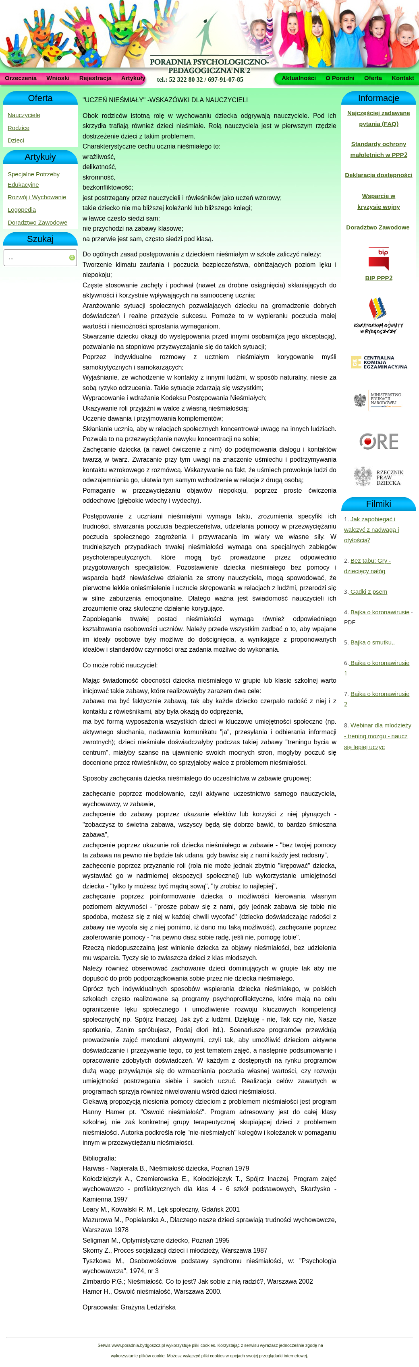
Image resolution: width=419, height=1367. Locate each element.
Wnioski (58, 77)
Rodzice (18, 128)
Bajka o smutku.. (373, 643)
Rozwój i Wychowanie (37, 197)
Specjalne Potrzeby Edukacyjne (34, 179)
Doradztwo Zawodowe (37, 223)
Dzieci (16, 141)
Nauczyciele (24, 115)
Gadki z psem (368, 592)
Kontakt (403, 77)
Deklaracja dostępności (378, 175)
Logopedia (22, 210)
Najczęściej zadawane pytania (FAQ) (378, 118)
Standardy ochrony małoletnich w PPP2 (378, 149)
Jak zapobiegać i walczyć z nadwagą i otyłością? (371, 530)
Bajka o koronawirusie (380, 612)
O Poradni (340, 77)
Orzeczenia (21, 77)
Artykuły (133, 77)
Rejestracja (95, 77)
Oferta (373, 77)
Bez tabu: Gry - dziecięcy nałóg (367, 566)
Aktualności (299, 77)
